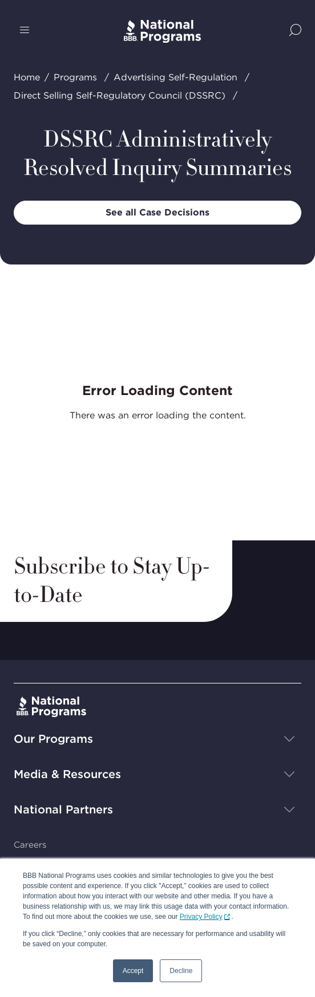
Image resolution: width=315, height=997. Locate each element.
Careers (30, 845)
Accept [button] (133, 971)
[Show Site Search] (295, 31)
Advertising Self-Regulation (175, 77)
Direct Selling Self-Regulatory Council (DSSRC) (119, 95)
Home (27, 77)
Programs (75, 77)
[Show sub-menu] (289, 739)
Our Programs (53, 739)
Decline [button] (180, 971)
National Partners (63, 809)
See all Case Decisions (157, 212)
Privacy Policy (201, 917)
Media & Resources (67, 774)
